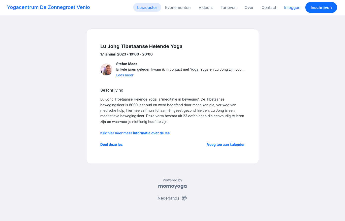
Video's (206, 7)
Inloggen (292, 7)
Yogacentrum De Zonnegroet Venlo (48, 7)
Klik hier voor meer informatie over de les (135, 133)
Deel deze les (111, 144)
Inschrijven (321, 7)
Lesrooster (147, 7)
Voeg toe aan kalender (226, 144)
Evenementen (178, 7)
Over (249, 7)
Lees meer (124, 75)
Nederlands (173, 198)
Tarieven (228, 7)
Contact (268, 7)
